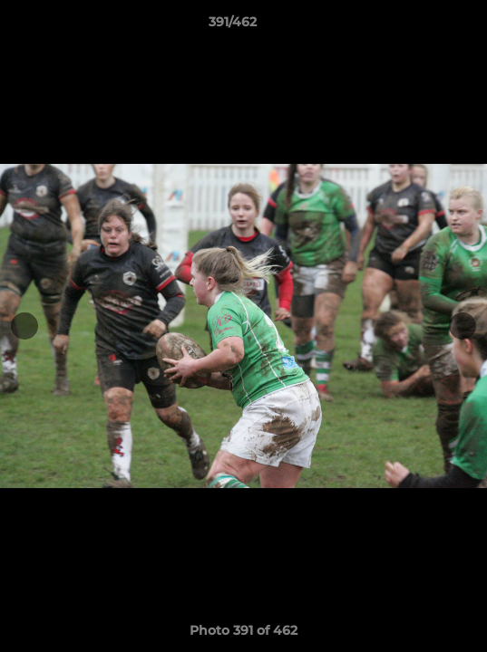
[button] (422, 26)
